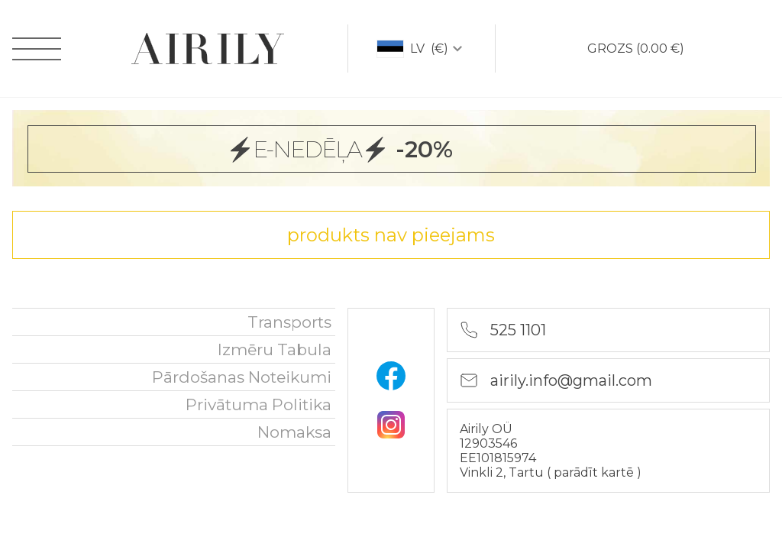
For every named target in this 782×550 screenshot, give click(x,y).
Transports (289, 322)
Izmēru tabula (274, 349)
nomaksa (294, 432)
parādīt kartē (595, 472)
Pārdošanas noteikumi (241, 377)
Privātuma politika (258, 404)
